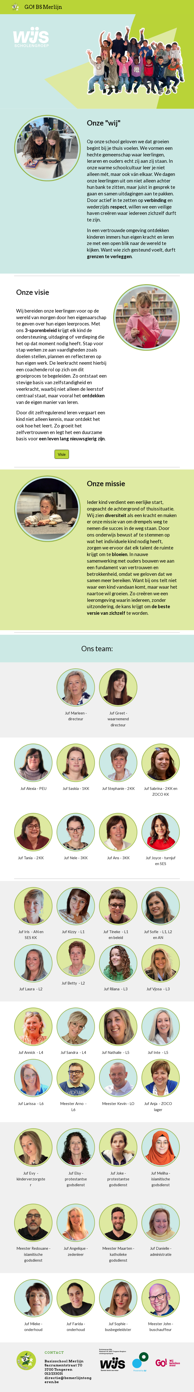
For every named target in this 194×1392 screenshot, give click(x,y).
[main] (132, 123)
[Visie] (62, 454)
